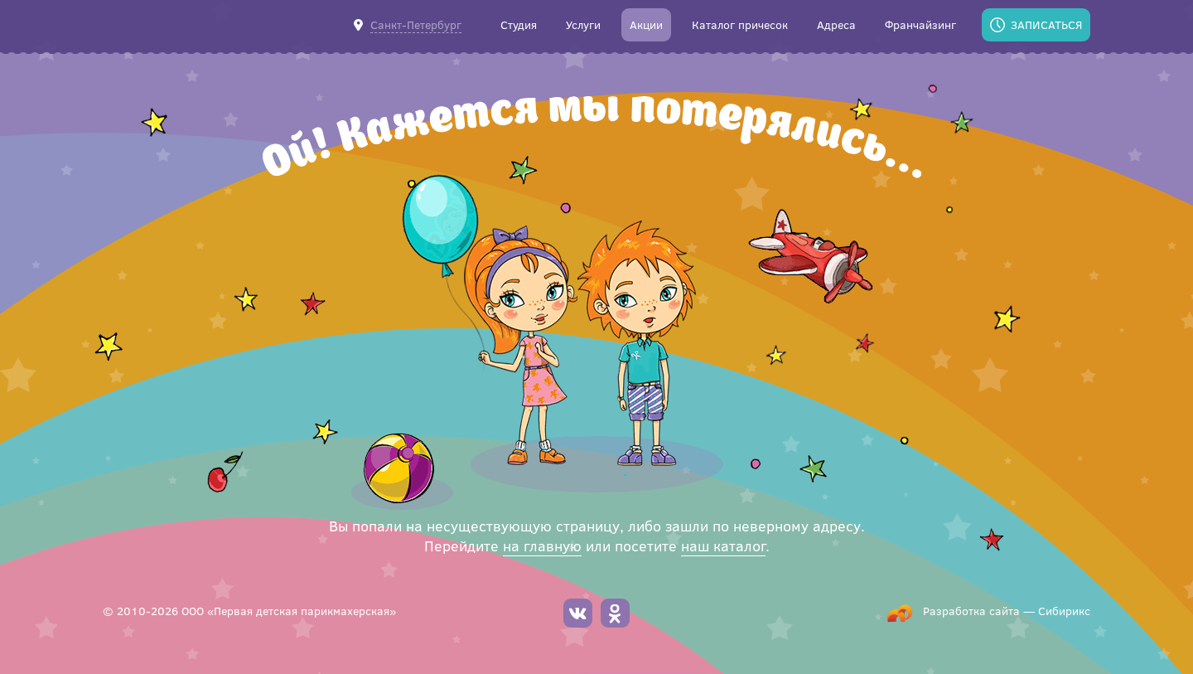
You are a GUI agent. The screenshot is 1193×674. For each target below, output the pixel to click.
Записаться (1046, 24)
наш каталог (723, 545)
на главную (542, 545)
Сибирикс (1064, 610)
